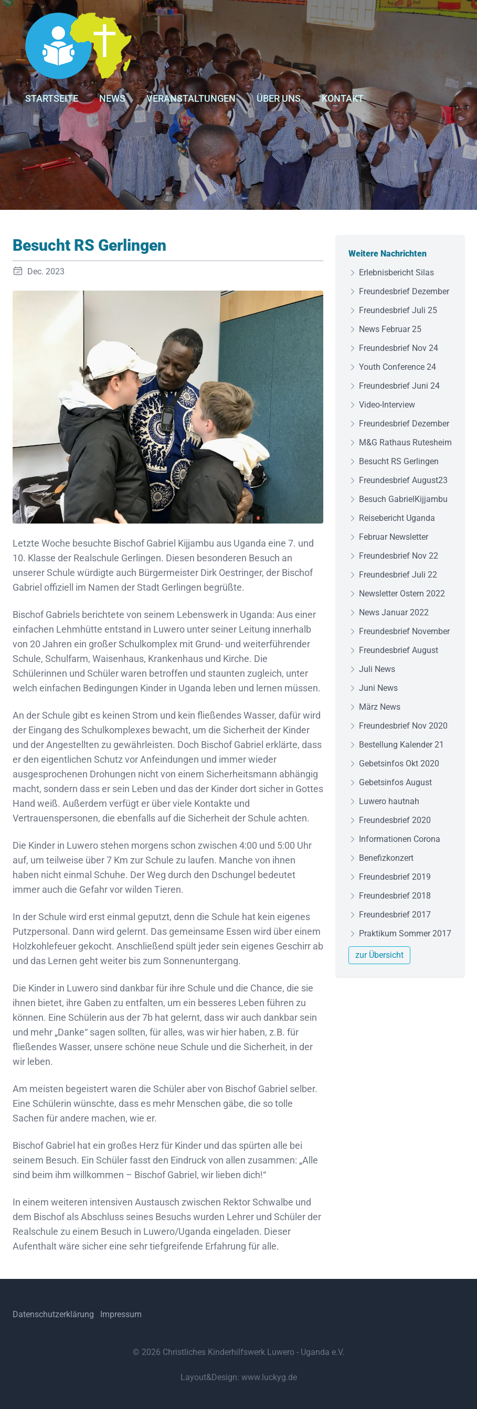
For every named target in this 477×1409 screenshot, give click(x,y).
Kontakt (343, 98)
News (112, 98)
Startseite (51, 98)
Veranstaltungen (191, 98)
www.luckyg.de (269, 1377)
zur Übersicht (379, 955)
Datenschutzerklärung (53, 1314)
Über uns (279, 98)
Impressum (121, 1314)
